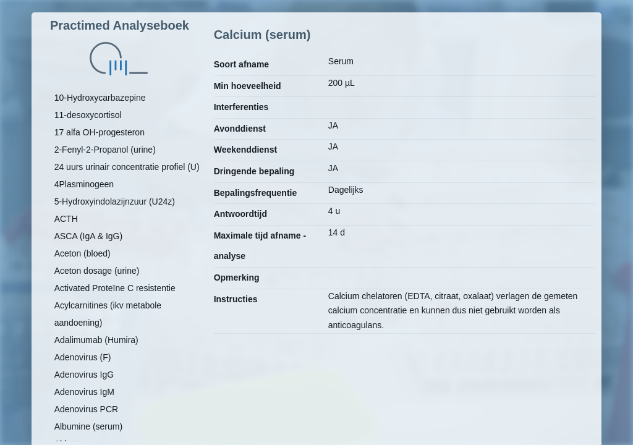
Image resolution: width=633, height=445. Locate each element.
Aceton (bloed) (82, 253)
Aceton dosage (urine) (97, 271)
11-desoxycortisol (88, 115)
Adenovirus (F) (82, 357)
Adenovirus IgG (84, 374)
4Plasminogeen (84, 184)
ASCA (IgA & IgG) (88, 236)
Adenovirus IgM (84, 392)
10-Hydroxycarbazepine (100, 98)
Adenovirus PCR (86, 409)
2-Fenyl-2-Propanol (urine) (105, 150)
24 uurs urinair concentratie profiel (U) (127, 167)
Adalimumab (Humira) (96, 340)
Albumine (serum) (88, 426)
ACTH (66, 219)
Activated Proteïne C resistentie (115, 288)
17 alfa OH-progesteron (99, 132)
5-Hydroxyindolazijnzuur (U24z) (114, 201)
